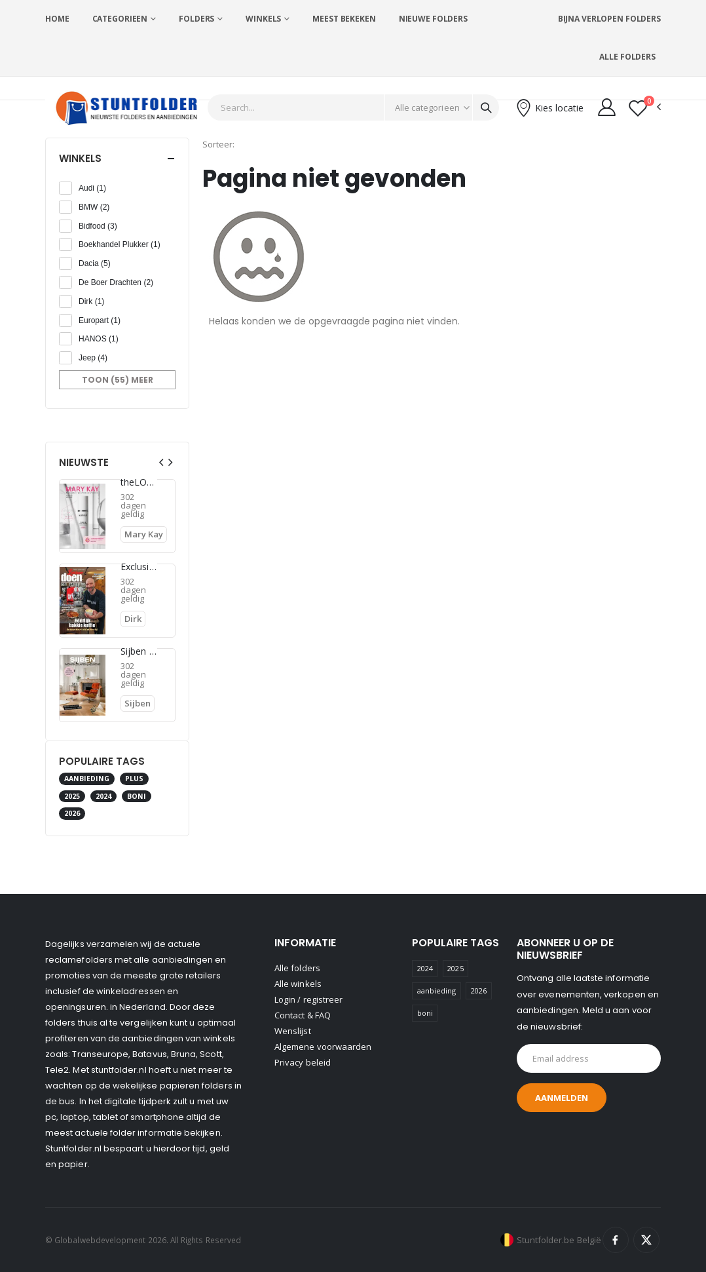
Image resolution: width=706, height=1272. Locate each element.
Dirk (132, 619)
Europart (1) (100, 320)
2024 (103, 796)
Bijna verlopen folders (609, 18)
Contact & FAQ (302, 1015)
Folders (196, 18)
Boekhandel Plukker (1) (119, 244)
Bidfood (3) (98, 226)
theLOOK (139, 482)
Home (57, 18)
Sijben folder (139, 651)
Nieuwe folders (433, 18)
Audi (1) (92, 188)
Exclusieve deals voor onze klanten (139, 567)
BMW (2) (94, 207)
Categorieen (120, 18)
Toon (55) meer (117, 379)
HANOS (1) (99, 338)
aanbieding (86, 778)
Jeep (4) (93, 357)
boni (136, 796)
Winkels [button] (80, 158)
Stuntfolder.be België (559, 1240)
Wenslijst (292, 1031)
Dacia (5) (95, 263)
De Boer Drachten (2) (116, 282)
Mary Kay (143, 534)
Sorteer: (218, 144)
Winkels (263, 18)
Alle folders (627, 56)
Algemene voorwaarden (322, 1046)
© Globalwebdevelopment (96, 1240)
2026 (72, 813)
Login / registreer (308, 999)
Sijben (137, 703)
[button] (645, 108)
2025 (72, 796)
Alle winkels (298, 984)
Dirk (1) (91, 301)
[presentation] (161, 462)
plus (134, 778)
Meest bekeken (343, 18)
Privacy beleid (302, 1062)
